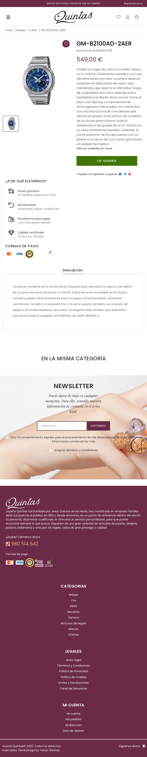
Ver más (89, 441)
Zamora (73, 617)
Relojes (73, 595)
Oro (73, 600)
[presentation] (73, 464)
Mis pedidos (73, 719)
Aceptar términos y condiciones (76, 450)
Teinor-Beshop (50, 750)
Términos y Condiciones (73, 666)
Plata (73, 606)
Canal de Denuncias (73, 688)
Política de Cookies (73, 677)
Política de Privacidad (73, 671)
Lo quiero (107, 161)
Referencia (84, 51)
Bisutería (73, 612)
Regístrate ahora (133, 3)
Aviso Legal (73, 660)
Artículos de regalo (73, 623)
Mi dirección (73, 725)
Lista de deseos (73, 731)
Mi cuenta (73, 714)
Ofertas (73, 635)
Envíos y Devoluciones (74, 683)
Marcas (73, 629)
